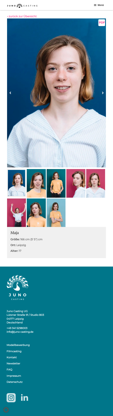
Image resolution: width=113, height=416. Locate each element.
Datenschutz (15, 382)
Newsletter (13, 363)
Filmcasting (14, 351)
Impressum (14, 375)
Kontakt (12, 357)
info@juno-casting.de (20, 331)
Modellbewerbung (18, 345)
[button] (103, 93)
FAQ (9, 369)
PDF (102, 22)
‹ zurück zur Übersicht (22, 16)
